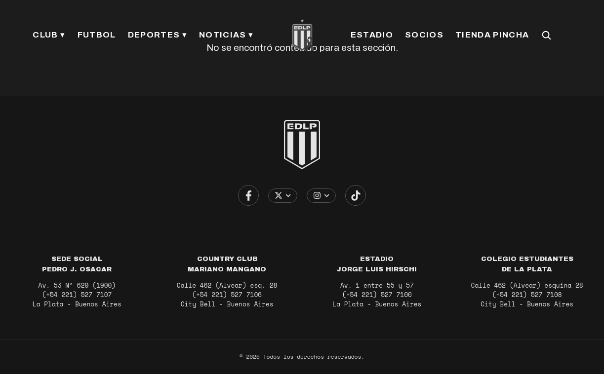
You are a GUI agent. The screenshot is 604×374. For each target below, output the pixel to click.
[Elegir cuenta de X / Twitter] (282, 195)
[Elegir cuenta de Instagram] (321, 195)
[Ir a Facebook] (248, 195)
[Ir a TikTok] (355, 195)
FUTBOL (97, 34)
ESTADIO (372, 34)
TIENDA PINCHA (492, 34)
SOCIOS (424, 34)
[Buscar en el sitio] (546, 35)
